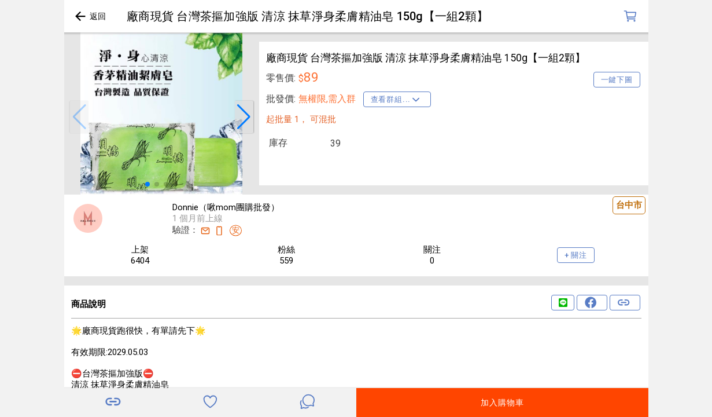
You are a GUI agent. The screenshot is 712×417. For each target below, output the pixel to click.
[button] (79, 117)
